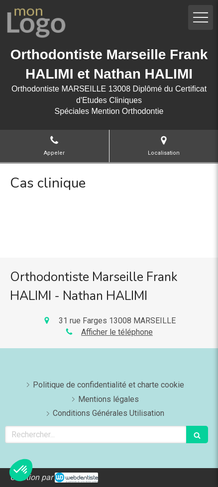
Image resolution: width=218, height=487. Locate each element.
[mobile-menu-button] (200, 17)
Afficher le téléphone (117, 332)
